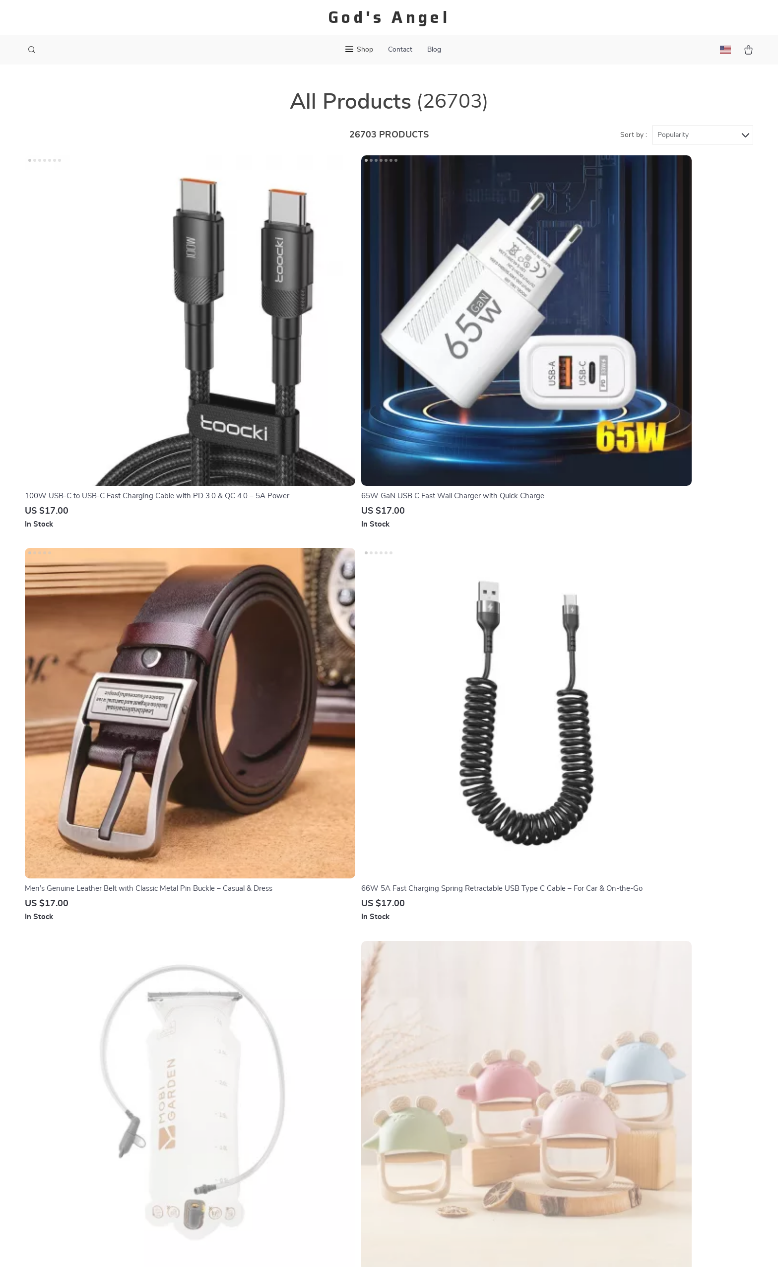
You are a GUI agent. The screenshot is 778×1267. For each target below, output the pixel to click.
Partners (251, 1141)
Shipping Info (370, 1027)
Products (472, 1027)
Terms (413, 1247)
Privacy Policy (481, 1076)
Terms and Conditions (494, 1092)
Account (471, 1060)
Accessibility (467, 1247)
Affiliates (252, 1109)
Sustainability (260, 1158)
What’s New (478, 1043)
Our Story (253, 1010)
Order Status (369, 1092)
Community (256, 1191)
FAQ (354, 1043)
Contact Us (366, 1010)
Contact (400, 49)
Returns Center (373, 1060)
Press (246, 1076)
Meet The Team (262, 1043)
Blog (434, 49)
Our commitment (609, 1078)
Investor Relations (268, 1125)
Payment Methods (378, 1076)
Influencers (256, 1092)
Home (467, 1010)
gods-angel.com (607, 1010)
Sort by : (633, 135)
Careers (249, 1060)
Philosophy (255, 1174)
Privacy (433, 1247)
